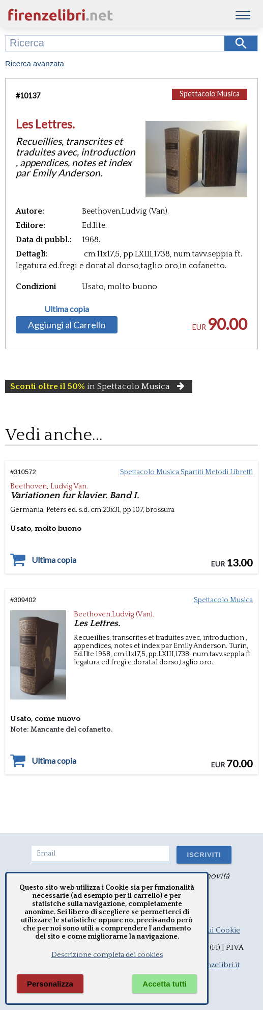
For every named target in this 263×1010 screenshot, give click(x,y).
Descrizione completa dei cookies (107, 955)
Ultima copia (66, 309)
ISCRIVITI (204, 855)
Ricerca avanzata (34, 63)
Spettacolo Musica (210, 93)
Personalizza (50, 983)
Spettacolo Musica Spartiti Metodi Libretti (186, 472)
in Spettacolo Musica (98, 386)
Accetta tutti (164, 983)
